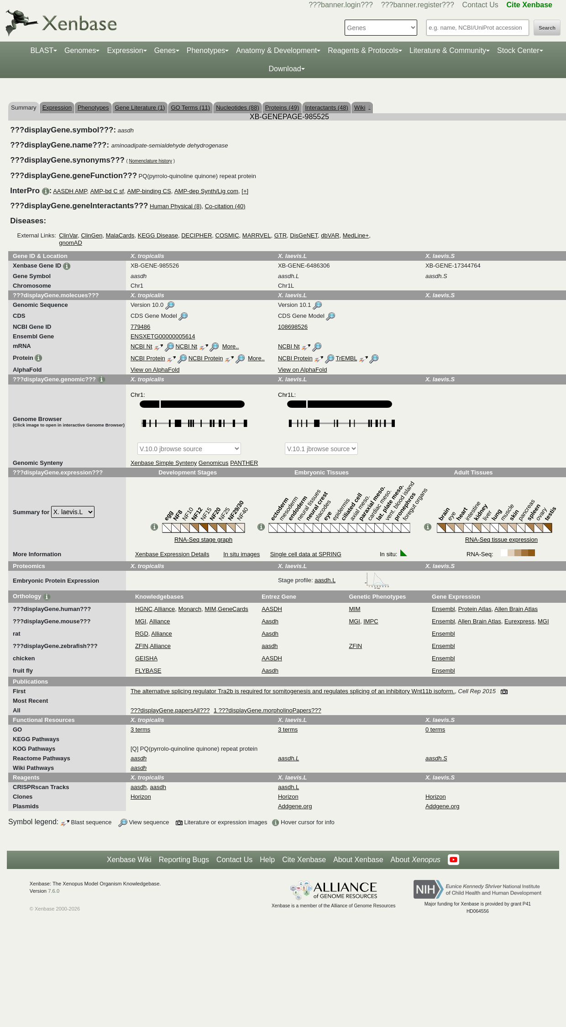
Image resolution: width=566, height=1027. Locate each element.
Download (284, 69)
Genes (165, 50)
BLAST (41, 50)
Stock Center (518, 50)
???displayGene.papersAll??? (170, 710)
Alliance (164, 609)
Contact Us (480, 5)
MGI (141, 621)
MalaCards (120, 235)
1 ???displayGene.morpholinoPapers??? (267, 710)
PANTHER (244, 462)
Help (267, 860)
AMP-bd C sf (107, 191)
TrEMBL (346, 358)
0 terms (435, 729)
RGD (141, 633)
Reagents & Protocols (363, 50)
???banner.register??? (417, 5)
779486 (140, 326)
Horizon (141, 796)
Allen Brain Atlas (516, 609)
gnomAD (70, 242)
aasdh (270, 646)
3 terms (140, 729)
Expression (125, 50)
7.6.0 (53, 891)
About (415, 860)
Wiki (362, 107)
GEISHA (146, 658)
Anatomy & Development (276, 50)
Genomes (80, 50)
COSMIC (227, 235)
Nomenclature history (150, 160)
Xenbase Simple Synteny (164, 462)
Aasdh (270, 621)
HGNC (143, 609)
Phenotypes (206, 50)
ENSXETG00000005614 (163, 336)
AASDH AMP (70, 191)
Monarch (190, 609)
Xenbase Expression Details (172, 554)
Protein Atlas (475, 609)
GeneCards (233, 609)
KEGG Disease (158, 235)
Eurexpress (519, 621)
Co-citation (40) (225, 206)
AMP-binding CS (149, 191)
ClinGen (91, 235)
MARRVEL (256, 235)
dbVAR (330, 235)
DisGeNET (304, 235)
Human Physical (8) (175, 206)
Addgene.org (295, 806)
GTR (280, 235)
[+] (244, 191)
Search (547, 28)
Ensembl (443, 609)
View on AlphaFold (155, 369)
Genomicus (214, 462)
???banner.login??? (341, 5)
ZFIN (141, 646)
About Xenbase (358, 860)
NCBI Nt (141, 346)
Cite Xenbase (304, 860)
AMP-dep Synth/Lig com (206, 191)
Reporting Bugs (184, 860)
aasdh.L (351, 580)
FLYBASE (148, 670)
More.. (230, 346)
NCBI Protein (148, 358)
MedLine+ (356, 235)
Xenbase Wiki (129, 860)
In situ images (241, 554)
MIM (210, 609)
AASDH (272, 609)
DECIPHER (196, 235)
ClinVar (68, 235)
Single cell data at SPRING (305, 554)
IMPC (370, 621)
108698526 (293, 326)
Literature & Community (447, 50)
